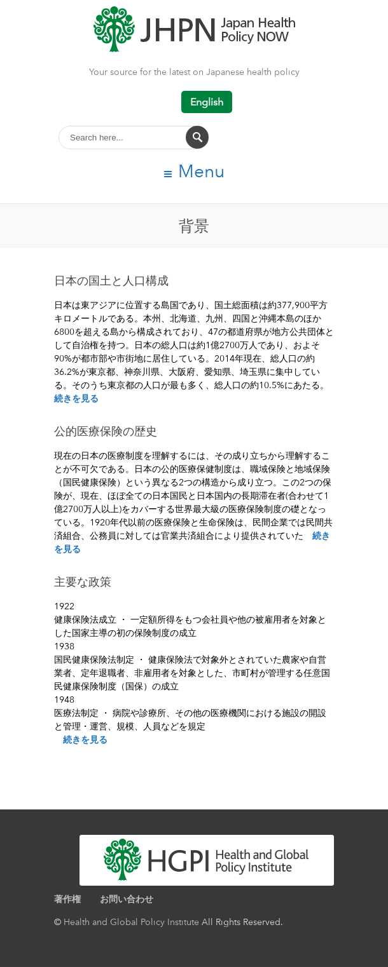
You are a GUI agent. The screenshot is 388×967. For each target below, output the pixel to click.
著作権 (67, 898)
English (206, 102)
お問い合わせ (126, 898)
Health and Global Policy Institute (131, 921)
